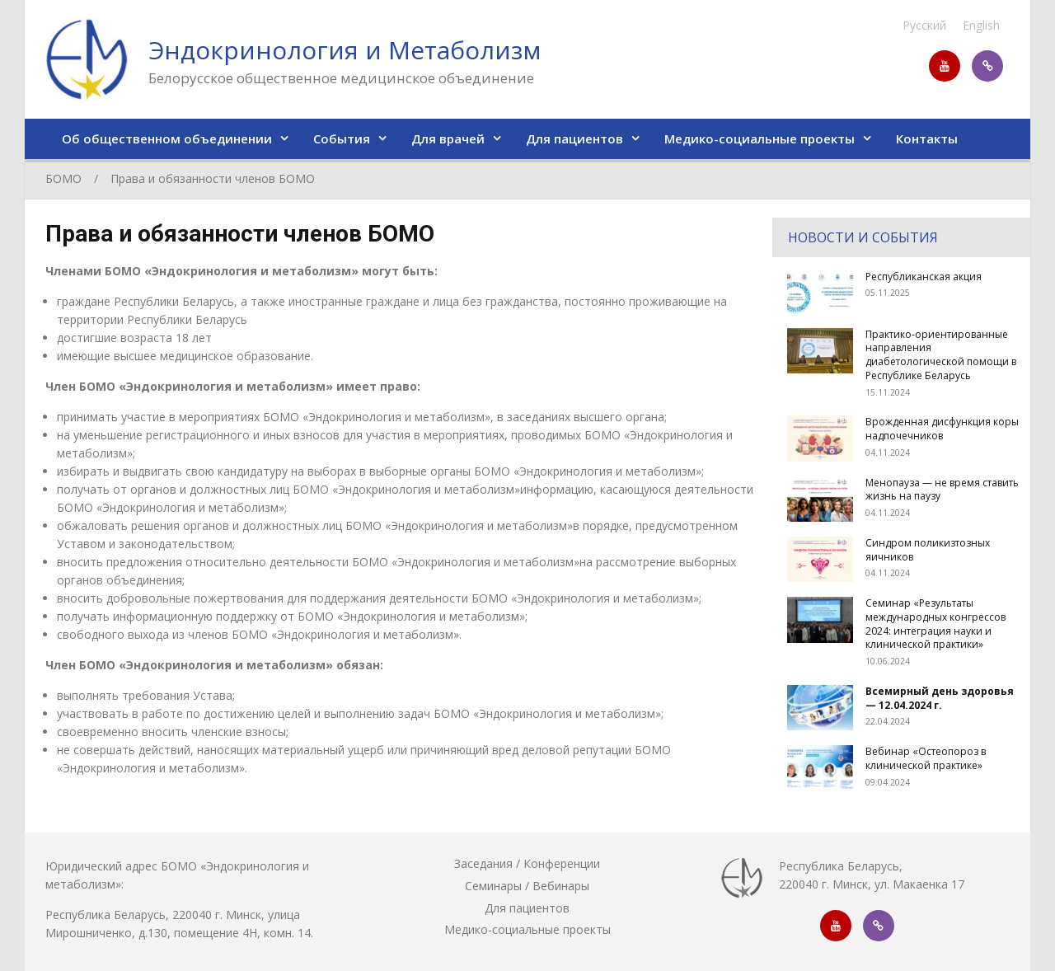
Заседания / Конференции (527, 863)
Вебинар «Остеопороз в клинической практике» (925, 758)
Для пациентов (574, 138)
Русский (924, 25)
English (981, 25)
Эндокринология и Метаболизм (344, 50)
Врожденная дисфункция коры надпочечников (942, 429)
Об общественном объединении (167, 138)
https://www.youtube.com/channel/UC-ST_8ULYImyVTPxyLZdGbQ (944, 66)
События (341, 138)
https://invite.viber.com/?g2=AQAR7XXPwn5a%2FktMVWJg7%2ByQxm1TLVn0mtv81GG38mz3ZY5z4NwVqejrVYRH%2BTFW (987, 66)
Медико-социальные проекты (759, 138)
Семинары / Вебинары (527, 886)
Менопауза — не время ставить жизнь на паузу (942, 490)
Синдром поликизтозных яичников (927, 550)
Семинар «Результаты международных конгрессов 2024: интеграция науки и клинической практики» (935, 623)
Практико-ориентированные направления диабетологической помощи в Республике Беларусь (940, 354)
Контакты (927, 138)
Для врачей (448, 138)
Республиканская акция (923, 277)
